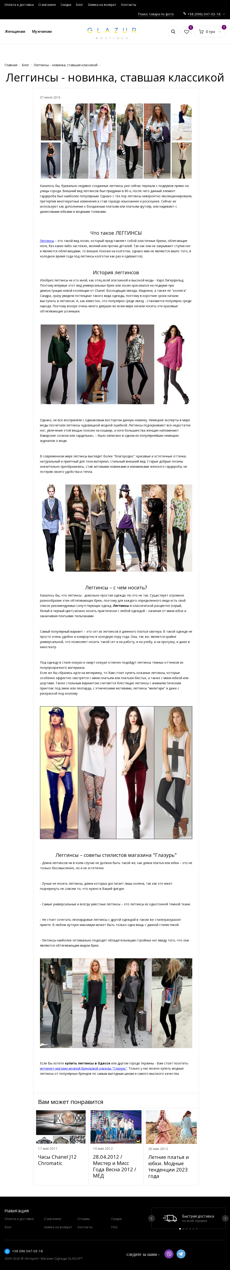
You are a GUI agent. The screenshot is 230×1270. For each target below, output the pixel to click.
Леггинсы (47, 241)
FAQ (114, 1227)
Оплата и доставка (19, 4)
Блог (79, 4)
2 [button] (183, 1229)
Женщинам (15, 31)
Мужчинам (42, 31)
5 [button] (193, 1229)
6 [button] (197, 1229)
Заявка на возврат (102, 4)
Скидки (66, 4)
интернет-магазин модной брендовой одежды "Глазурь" (83, 1068)
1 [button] (180, 1229)
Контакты (128, 4)
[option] (188, 1218)
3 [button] (187, 1229)
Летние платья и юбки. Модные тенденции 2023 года (168, 1166)
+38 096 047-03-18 (27, 1251)
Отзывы (83, 1219)
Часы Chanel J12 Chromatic (57, 1159)
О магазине (47, 4)
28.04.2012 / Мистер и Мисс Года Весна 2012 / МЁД (114, 1166)
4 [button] (190, 1229)
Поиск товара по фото (156, 14)
